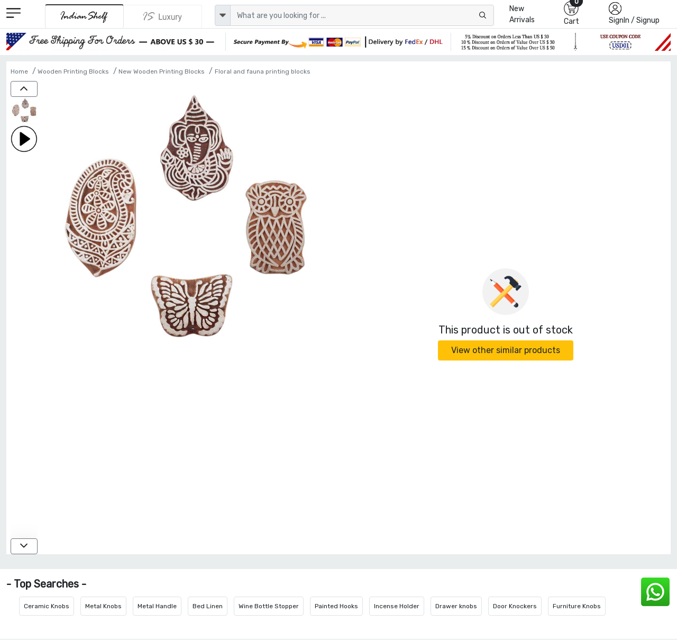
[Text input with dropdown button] (362, 15)
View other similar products (505, 350)
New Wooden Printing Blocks (161, 71)
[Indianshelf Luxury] (163, 16)
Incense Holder (396, 606)
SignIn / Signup (634, 20)
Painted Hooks (336, 606)
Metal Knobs (103, 606)
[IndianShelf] (84, 16)
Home (19, 71)
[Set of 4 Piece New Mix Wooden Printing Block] (24, 111)
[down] (24, 546)
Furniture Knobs (577, 606)
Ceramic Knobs (46, 606)
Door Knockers (515, 606)
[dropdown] (223, 15)
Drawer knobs (456, 606)
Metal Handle (157, 606)
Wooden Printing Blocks (73, 71)
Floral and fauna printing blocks (262, 71)
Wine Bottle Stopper (269, 606)
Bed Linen (208, 606)
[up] (24, 89)
